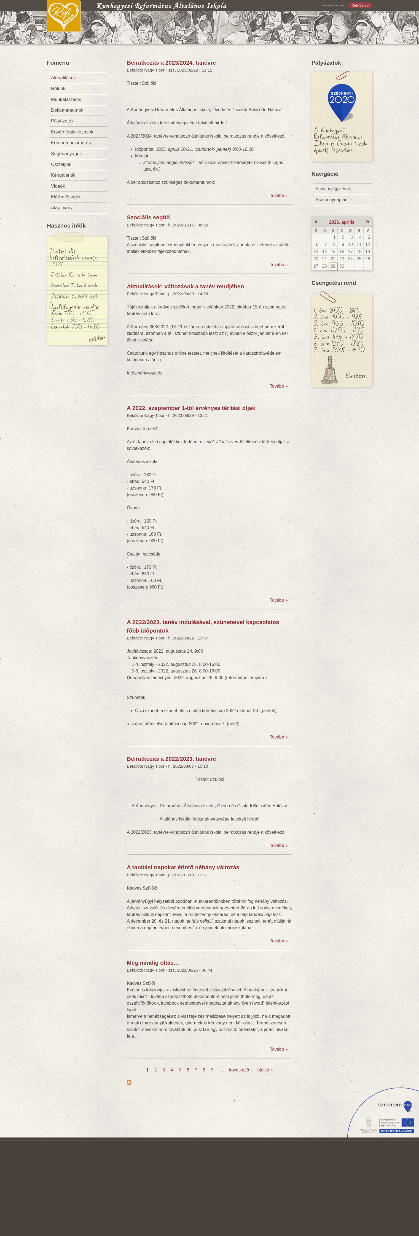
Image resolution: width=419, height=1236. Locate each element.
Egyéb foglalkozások (72, 132)
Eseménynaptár (331, 199)
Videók (58, 186)
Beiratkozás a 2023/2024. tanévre (171, 62)
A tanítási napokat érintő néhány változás (183, 867)
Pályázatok (62, 121)
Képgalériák (63, 175)
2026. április (341, 222)
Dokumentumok (67, 110)
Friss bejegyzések (333, 188)
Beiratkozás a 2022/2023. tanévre (171, 759)
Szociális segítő (148, 217)
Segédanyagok (66, 153)
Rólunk (58, 88)
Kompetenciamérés (71, 142)
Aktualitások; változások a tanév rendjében (185, 286)
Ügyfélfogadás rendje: (74, 306)
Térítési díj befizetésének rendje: (73, 254)
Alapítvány (61, 207)
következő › (240, 1070)
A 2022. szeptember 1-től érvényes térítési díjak (191, 408)
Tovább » (279, 195)
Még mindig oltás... (152, 962)
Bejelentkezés (334, 5)
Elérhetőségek (65, 196)
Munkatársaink (66, 99)
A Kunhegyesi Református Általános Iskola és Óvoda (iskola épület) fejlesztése (340, 139)
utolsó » (265, 1070)
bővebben (356, 375)
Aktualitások (63, 77)
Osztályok (61, 164)
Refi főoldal (360, 5)
